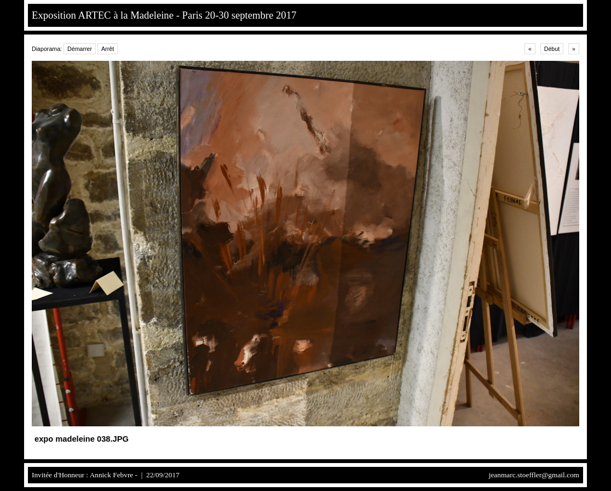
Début (552, 48)
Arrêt (107, 48)
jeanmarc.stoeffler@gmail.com (534, 475)
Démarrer (79, 48)
